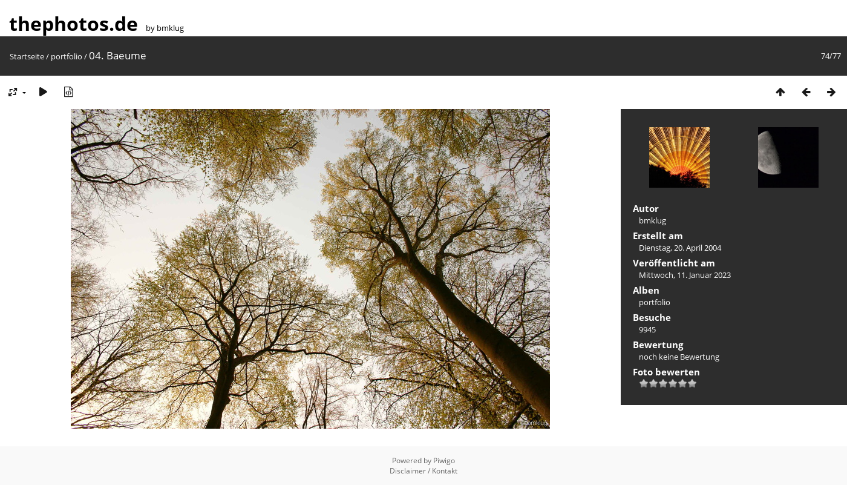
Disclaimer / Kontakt (423, 471)
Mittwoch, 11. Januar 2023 (685, 274)
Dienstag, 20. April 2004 (680, 247)
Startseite (27, 56)
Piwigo (444, 460)
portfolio (66, 56)
